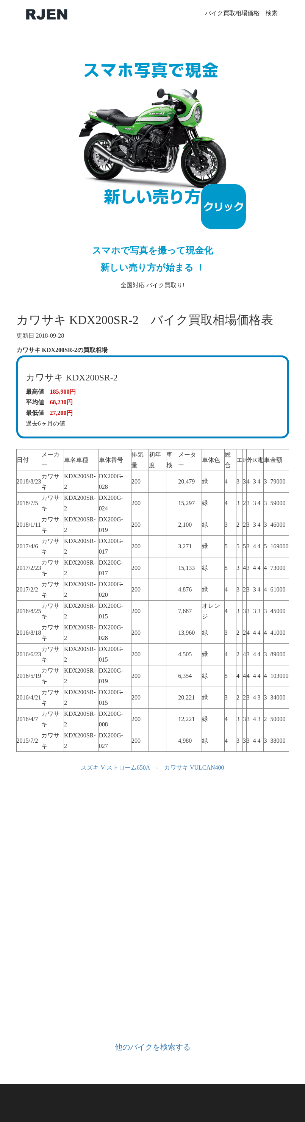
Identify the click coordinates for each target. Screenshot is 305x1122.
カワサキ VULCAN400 (194, 767)
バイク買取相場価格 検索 (241, 13)
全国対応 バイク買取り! (152, 165)
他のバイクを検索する (153, 1047)
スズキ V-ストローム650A (115, 767)
